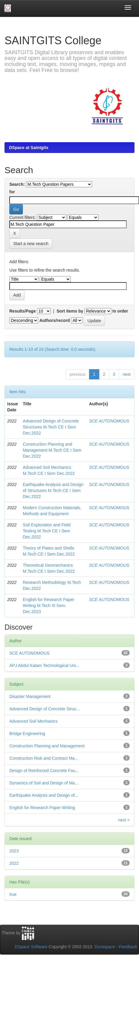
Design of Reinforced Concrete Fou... (44, 770)
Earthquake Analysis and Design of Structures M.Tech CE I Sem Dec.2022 (53, 490)
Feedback (128, 946)
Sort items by (70, 311)
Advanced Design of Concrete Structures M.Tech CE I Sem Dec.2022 (51, 427)
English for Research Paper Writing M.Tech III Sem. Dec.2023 (48, 605)
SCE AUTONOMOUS (109, 421)
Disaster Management (30, 696)
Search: (17, 184)
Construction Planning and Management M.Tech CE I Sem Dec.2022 (52, 450)
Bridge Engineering (27, 733)
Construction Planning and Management (47, 745)
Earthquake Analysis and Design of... (43, 795)
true (13, 894)
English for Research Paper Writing (42, 807)
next (127, 374)
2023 (14, 851)
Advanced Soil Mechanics (33, 721)
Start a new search (30, 243)
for (12, 191)
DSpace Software (31, 946)
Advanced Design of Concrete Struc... (44, 708)
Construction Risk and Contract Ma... (43, 758)
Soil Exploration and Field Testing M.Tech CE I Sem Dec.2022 (47, 530)
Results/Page (22, 311)
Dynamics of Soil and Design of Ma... (44, 783)
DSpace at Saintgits (28, 147)
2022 (14, 863)
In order (120, 311)
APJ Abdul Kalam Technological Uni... (44, 665)
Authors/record (54, 320)
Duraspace (104, 946)
